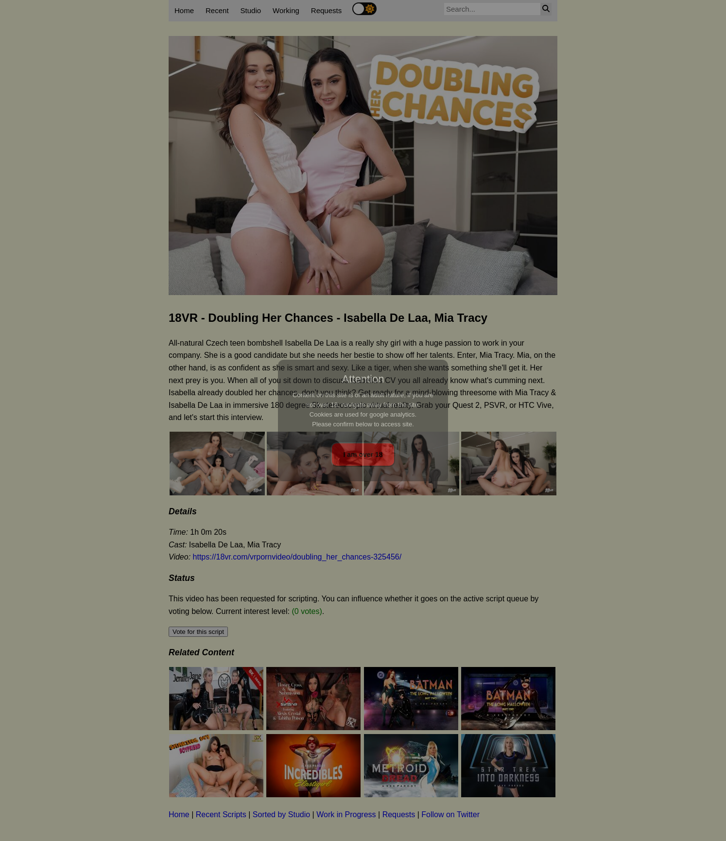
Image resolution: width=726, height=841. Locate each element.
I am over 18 (363, 454)
